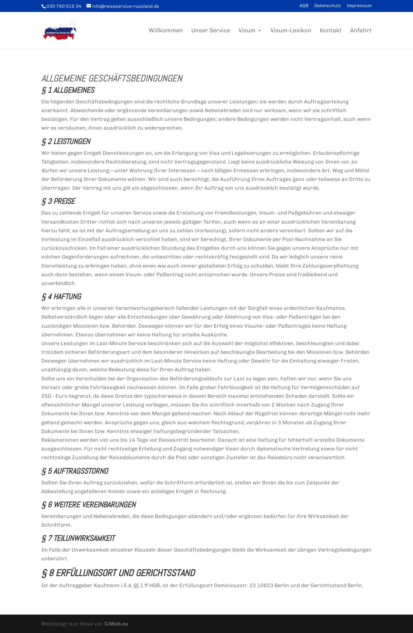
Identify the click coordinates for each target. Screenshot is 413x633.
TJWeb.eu (116, 624)
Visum (247, 31)
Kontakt (331, 31)
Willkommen (166, 31)
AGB (303, 6)
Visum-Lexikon (290, 31)
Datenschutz (327, 6)
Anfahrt (361, 31)
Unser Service (210, 31)
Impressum (359, 6)
